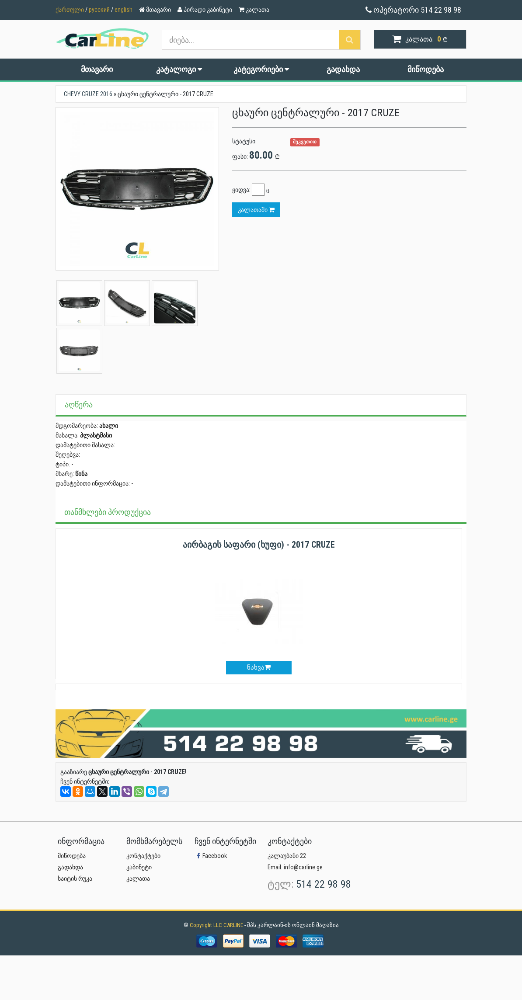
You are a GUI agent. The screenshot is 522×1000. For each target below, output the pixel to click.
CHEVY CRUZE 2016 (88, 93)
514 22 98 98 (323, 884)
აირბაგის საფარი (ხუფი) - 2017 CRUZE (259, 544)
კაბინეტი (139, 867)
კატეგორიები (261, 69)
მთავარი (97, 69)
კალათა (138, 878)
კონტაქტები (143, 855)
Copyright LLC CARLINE (217, 925)
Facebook (211, 855)
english (123, 9)
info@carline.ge (303, 867)
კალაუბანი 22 (287, 855)
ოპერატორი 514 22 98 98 (413, 9)
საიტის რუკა (75, 878)
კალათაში (256, 209)
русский (99, 9)
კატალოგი (179, 69)
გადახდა (343, 69)
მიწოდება (425, 69)
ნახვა (259, 667)
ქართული (70, 9)
